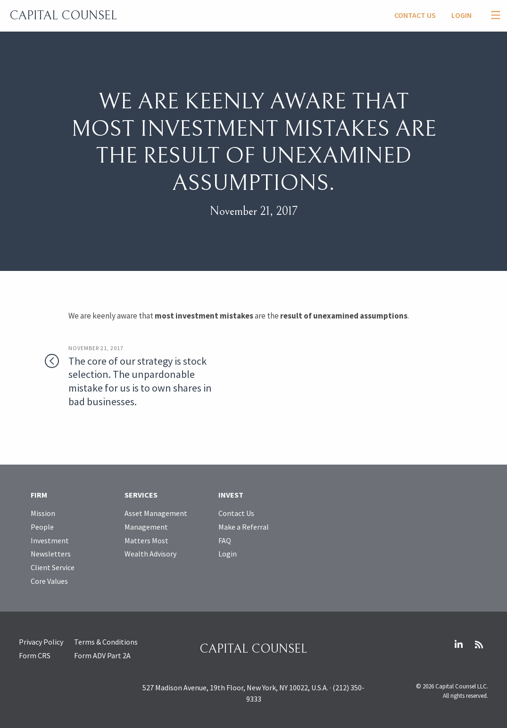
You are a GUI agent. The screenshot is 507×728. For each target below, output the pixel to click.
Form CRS (34, 655)
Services (141, 494)
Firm (39, 494)
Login (461, 15)
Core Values (49, 581)
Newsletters (51, 553)
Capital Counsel (63, 15)
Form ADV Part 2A (102, 655)
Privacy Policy (41, 641)
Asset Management (156, 513)
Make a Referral (243, 527)
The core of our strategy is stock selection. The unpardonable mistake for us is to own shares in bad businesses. (142, 376)
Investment (50, 540)
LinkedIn (458, 644)
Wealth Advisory (150, 553)
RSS (478, 644)
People (42, 527)
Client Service (53, 567)
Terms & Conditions (106, 641)
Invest (230, 494)
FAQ (224, 540)
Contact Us (415, 15)
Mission (43, 513)
